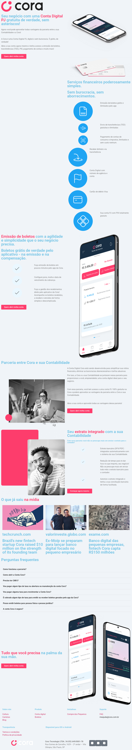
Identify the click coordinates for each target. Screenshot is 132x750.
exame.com (99, 534)
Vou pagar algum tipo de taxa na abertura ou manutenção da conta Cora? (34, 586)
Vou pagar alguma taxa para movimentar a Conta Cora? (27, 592)
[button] (66, 569)
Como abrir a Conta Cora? (14, 575)
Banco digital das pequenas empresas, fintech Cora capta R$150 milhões (106, 546)
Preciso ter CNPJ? (11, 580)
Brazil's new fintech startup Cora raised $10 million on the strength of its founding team (22, 546)
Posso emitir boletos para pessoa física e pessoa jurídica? (28, 603)
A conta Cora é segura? (13, 609)
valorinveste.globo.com (66, 534)
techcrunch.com (16, 534)
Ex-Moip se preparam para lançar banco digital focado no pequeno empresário (64, 546)
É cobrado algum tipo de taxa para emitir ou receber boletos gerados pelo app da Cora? (41, 597)
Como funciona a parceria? (14, 569)
